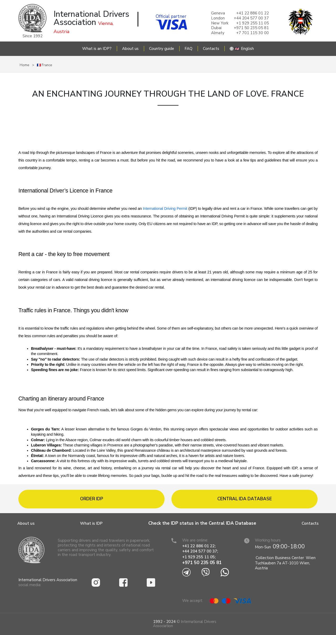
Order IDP (91, 499)
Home (24, 65)
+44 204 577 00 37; (200, 551)
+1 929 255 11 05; (199, 557)
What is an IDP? (97, 48)
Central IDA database (244, 499)
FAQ (188, 48)
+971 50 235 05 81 (202, 563)
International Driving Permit (165, 208)
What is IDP (91, 523)
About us (130, 48)
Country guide (161, 48)
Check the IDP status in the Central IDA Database (202, 523)
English (242, 48)
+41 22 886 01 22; (199, 546)
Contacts (211, 48)
